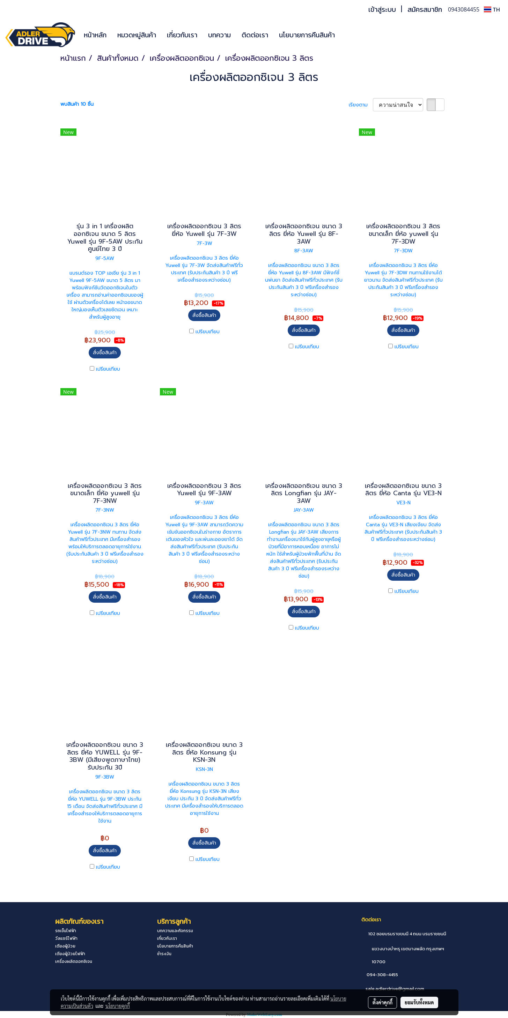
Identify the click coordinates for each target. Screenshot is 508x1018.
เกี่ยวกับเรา (182, 35)
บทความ (219, 35)
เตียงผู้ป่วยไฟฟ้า (70, 954)
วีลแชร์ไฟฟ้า (66, 938)
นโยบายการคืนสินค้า (307, 35)
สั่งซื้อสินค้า (105, 352)
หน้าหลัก (95, 35)
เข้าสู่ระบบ (382, 9)
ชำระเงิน (164, 954)
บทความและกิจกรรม (175, 931)
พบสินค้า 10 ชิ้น (77, 104)
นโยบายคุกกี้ (117, 1006)
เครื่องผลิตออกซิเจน (73, 961)
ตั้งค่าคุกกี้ (382, 1002)
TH (492, 9)
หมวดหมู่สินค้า (136, 35)
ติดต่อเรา (255, 35)
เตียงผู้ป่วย (65, 946)
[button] (351, 35)
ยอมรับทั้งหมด (419, 1002)
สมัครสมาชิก (424, 9)
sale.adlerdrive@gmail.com (395, 989)
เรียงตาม (361, 105)
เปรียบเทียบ (108, 369)
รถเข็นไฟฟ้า (65, 931)
